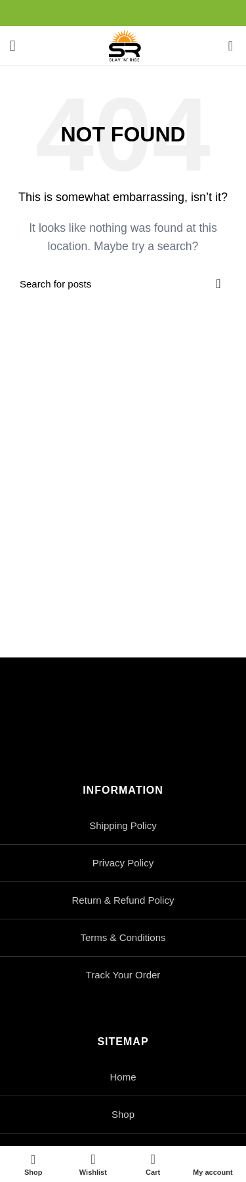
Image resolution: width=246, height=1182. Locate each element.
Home (123, 1076)
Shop (123, 1114)
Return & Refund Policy (123, 900)
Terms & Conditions (122, 937)
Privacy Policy (123, 862)
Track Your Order (123, 974)
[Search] (123, 283)
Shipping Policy (123, 825)
